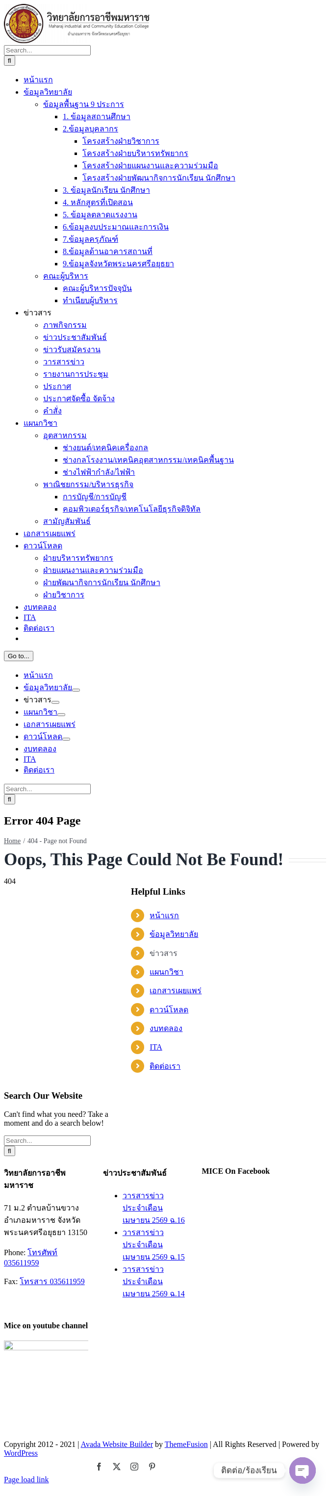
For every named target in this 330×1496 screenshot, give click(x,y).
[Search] (9, 861)
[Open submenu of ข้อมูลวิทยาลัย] (76, 1490)
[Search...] (47, 851)
